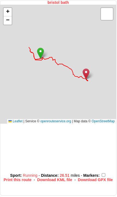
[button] (40, 53)
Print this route (17, 180)
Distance (49, 175)
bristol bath (58, 2)
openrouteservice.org (55, 121)
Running (31, 175)
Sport (15, 175)
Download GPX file (95, 180)
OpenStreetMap (103, 121)
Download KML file (54, 180)
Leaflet (15, 121)
